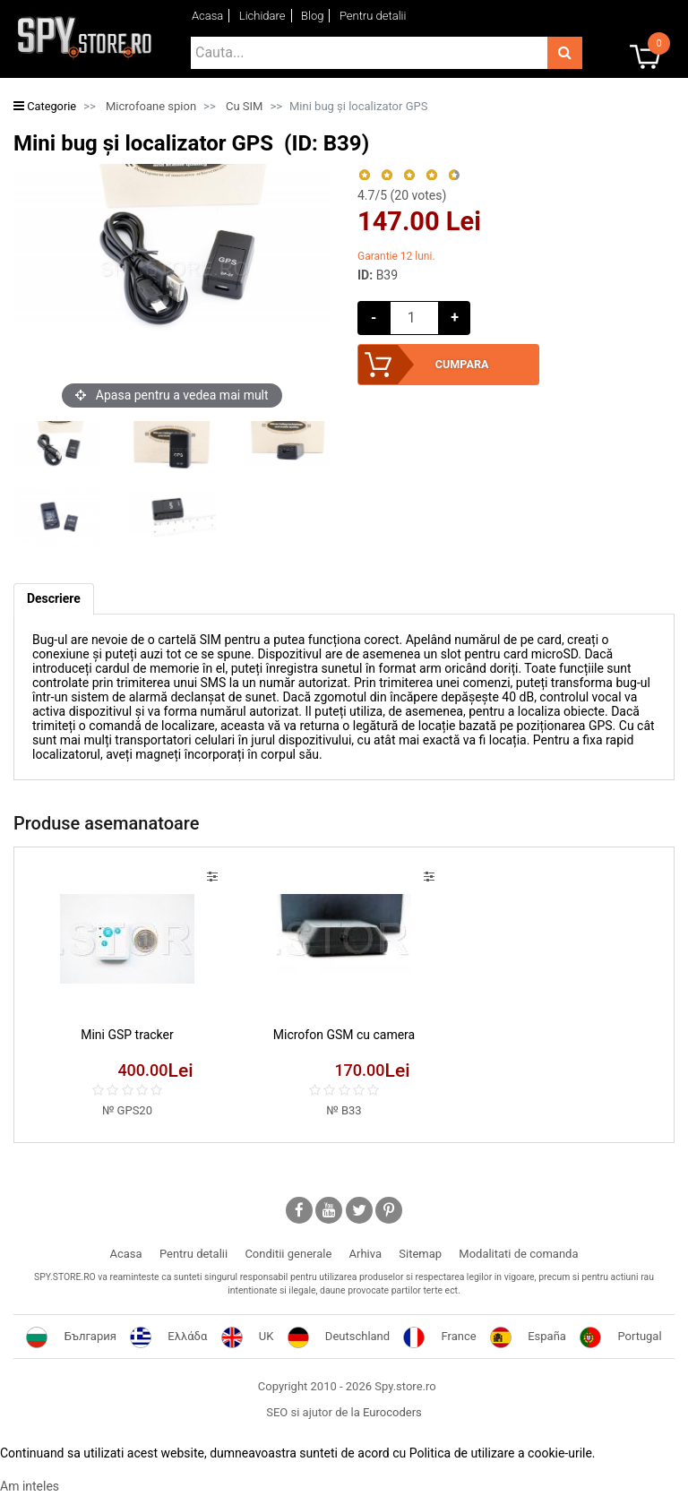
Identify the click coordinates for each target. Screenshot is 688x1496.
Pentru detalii (373, 15)
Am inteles (29, 1486)
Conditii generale (288, 1253)
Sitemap (420, 1253)
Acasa (207, 15)
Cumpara (460, 364)
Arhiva (365, 1253)
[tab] (53, 599)
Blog (312, 15)
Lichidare (262, 15)
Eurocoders (392, 1412)
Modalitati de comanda (518, 1253)
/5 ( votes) (401, 195)
